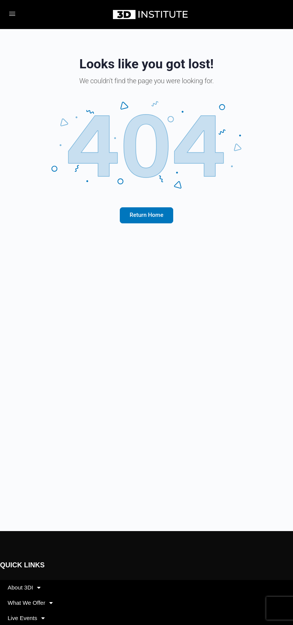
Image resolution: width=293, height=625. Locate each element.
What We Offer (30, 603)
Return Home (146, 215)
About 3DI (24, 587)
